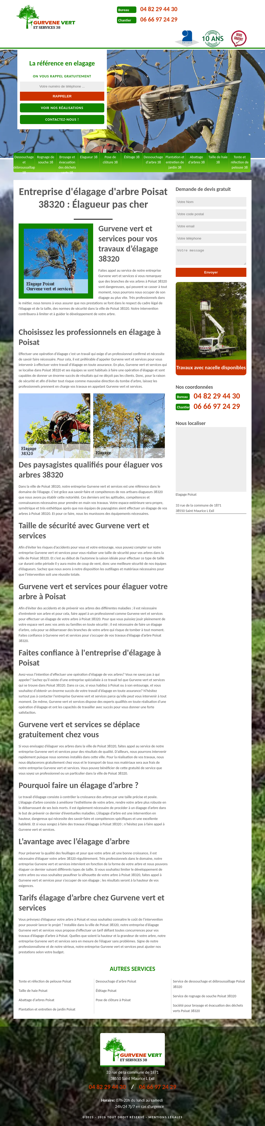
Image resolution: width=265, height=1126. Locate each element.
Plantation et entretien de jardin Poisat (47, 1009)
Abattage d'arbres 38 (196, 159)
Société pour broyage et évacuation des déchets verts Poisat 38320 (208, 1008)
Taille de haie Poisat (33, 990)
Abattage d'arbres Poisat (36, 1000)
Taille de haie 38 (217, 159)
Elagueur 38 (88, 157)
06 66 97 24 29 (158, 19)
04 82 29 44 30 (158, 9)
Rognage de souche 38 (45, 159)
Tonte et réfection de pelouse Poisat (45, 981)
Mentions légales (166, 1117)
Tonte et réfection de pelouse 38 (239, 162)
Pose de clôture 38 (110, 159)
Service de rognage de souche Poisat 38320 (204, 996)
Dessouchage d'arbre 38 (153, 159)
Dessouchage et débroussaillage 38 (24, 163)
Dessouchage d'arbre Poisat (116, 981)
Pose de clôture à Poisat (113, 1000)
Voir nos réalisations (62, 108)
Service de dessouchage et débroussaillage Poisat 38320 (209, 984)
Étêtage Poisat (106, 990)
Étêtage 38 (131, 157)
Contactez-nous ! (62, 119)
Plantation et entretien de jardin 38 (174, 162)
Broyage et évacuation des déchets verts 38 (67, 163)
